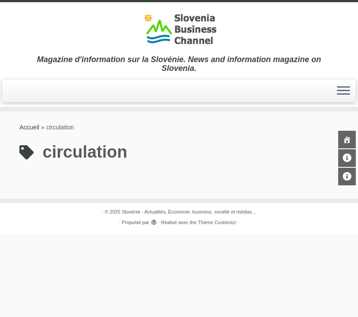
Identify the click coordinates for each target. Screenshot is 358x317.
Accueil (29, 127)
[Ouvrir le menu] (343, 91)
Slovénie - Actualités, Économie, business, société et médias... (189, 211)
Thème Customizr (217, 222)
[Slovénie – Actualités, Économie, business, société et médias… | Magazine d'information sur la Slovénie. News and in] (179, 29)
